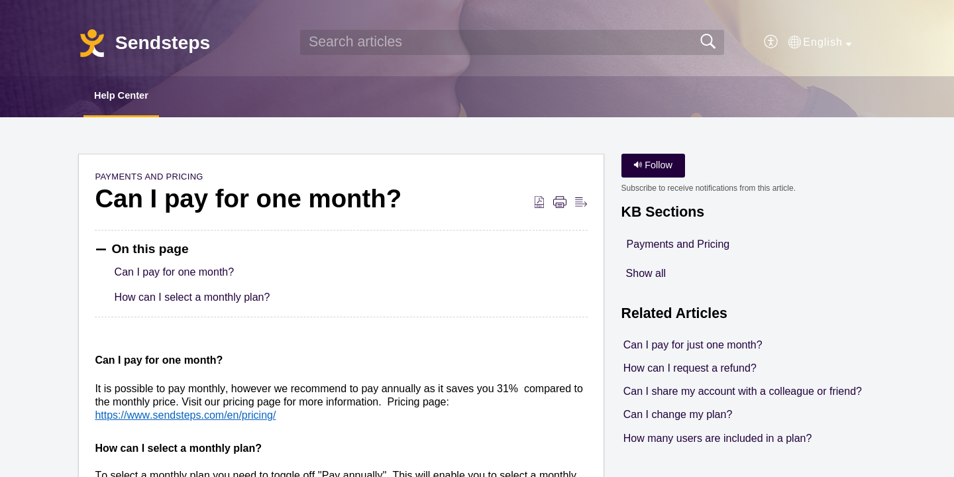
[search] (512, 42)
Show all (646, 274)
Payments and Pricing (149, 179)
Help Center (131, 96)
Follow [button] (652, 167)
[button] (771, 42)
